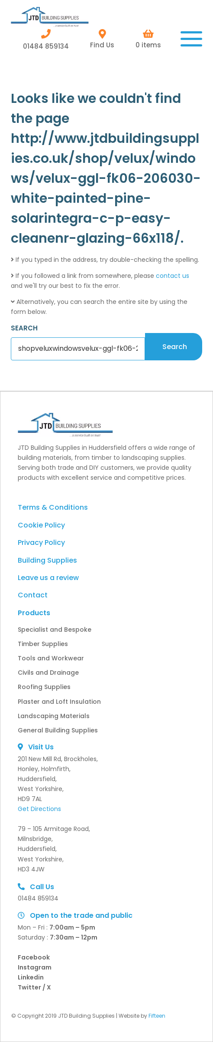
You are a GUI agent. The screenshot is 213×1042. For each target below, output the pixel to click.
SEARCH (24, 328)
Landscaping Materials (54, 716)
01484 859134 (46, 39)
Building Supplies (47, 560)
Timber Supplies (43, 644)
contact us (172, 275)
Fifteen (156, 1015)
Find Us (102, 39)
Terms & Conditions (53, 507)
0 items (148, 39)
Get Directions (39, 809)
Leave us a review (48, 578)
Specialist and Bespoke (54, 629)
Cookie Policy (41, 525)
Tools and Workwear (51, 658)
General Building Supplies (58, 730)
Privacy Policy (41, 542)
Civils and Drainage (48, 672)
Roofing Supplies (44, 687)
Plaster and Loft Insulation (59, 701)
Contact (33, 595)
